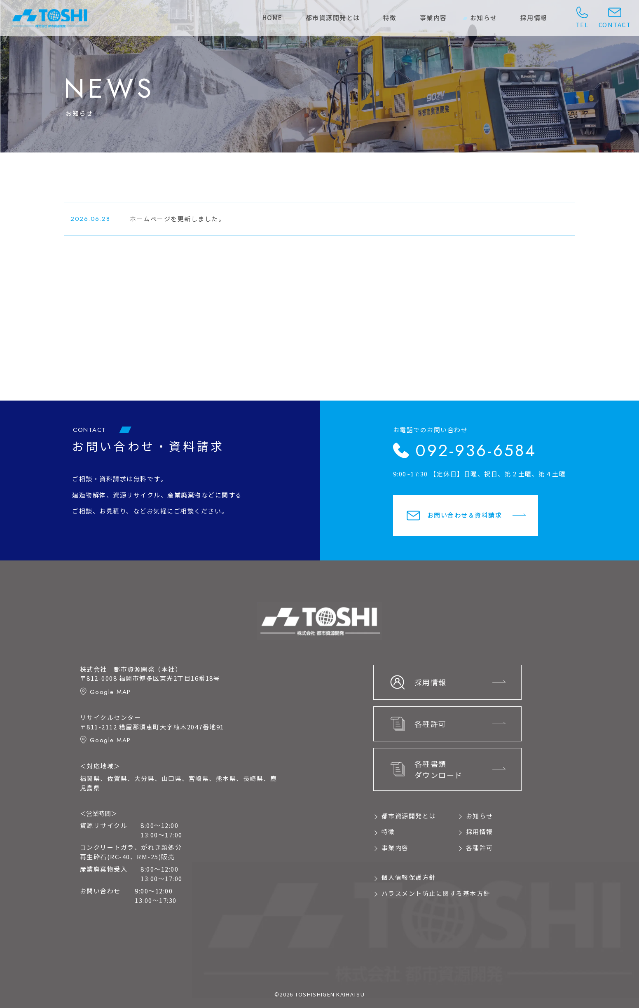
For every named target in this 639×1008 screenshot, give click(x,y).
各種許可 (479, 847)
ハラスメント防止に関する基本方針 (436, 893)
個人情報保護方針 (409, 877)
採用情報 (534, 17)
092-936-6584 (475, 450)
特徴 (390, 17)
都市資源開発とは (333, 17)
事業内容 (433, 17)
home (272, 17)
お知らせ (483, 17)
